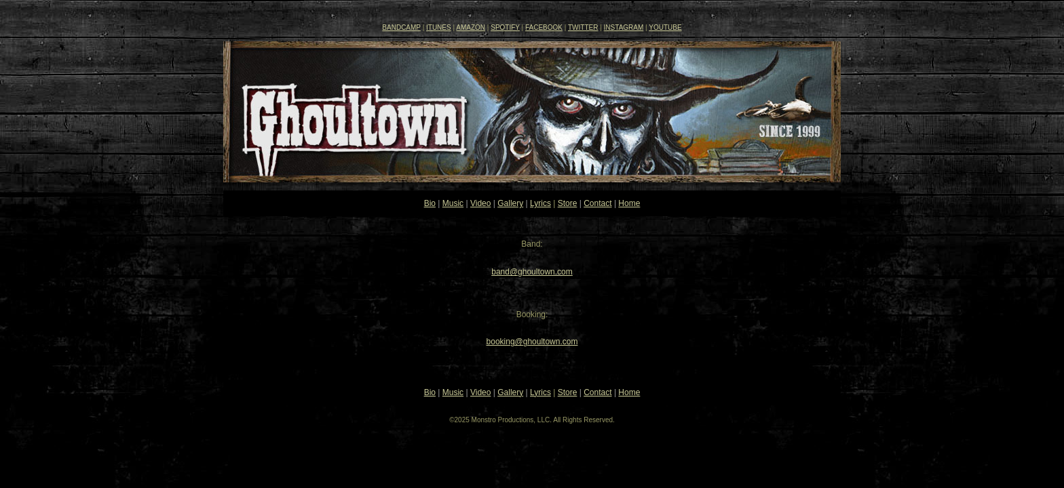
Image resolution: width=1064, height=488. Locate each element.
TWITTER (583, 27)
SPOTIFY (505, 27)
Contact (597, 203)
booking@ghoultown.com (532, 341)
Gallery (510, 203)
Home (629, 203)
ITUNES (438, 27)
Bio (430, 203)
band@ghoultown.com (532, 272)
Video (480, 203)
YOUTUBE (665, 27)
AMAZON (470, 27)
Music (452, 203)
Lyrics (540, 203)
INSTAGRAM (624, 27)
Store (567, 203)
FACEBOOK (544, 27)
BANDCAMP (401, 27)
